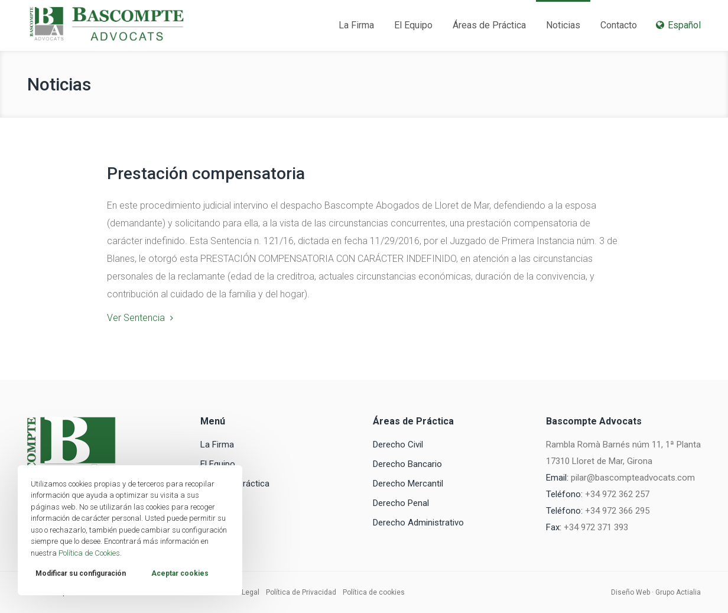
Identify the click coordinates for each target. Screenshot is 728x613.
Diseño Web (630, 592)
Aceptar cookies (180, 573)
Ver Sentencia (136, 317)
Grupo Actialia (678, 592)
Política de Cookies (89, 553)
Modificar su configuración (80, 573)
